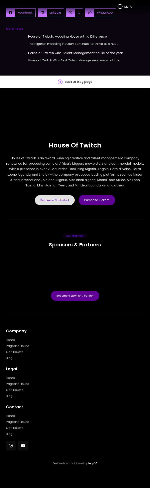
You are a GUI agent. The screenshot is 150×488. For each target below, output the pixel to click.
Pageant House (17, 346)
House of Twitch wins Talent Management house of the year (75, 53)
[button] (75, 236)
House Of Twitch (75, 145)
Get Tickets (14, 352)
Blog (9, 358)
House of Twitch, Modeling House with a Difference (67, 36)
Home (10, 340)
